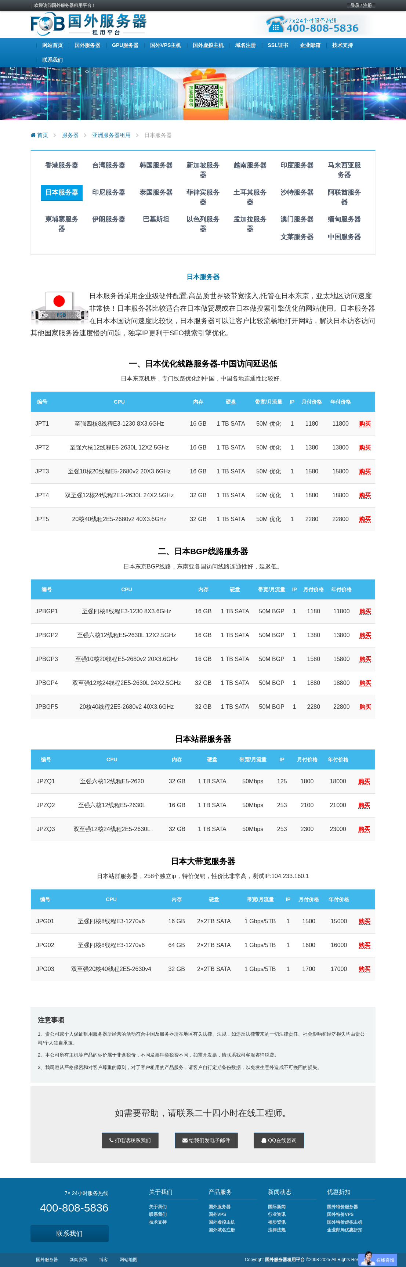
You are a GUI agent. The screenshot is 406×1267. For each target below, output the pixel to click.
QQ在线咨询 (279, 1140)
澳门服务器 (296, 219)
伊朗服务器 (108, 219)
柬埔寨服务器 (61, 224)
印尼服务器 (108, 192)
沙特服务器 (296, 192)
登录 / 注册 (361, 5)
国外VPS (217, 1214)
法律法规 (277, 1229)
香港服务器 (61, 165)
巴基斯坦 (156, 219)
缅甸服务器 (344, 219)
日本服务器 (61, 192)
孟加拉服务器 (250, 224)
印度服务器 (296, 165)
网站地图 (128, 1259)
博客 (103, 1259)
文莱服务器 (296, 237)
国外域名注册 (222, 1229)
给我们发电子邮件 (206, 1140)
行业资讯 (277, 1214)
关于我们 (158, 1206)
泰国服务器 (156, 192)
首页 (39, 135)
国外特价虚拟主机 (344, 1222)
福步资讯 (277, 1222)
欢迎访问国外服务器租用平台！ (65, 5)
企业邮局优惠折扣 (344, 1229)
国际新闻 (277, 1206)
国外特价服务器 (342, 1206)
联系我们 (69, 1233)
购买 (365, 423)
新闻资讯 (78, 1259)
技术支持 (158, 1222)
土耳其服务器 (250, 197)
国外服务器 (220, 1206)
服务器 (70, 135)
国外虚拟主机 (222, 1222)
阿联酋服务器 (344, 197)
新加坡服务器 (203, 170)
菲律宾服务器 (203, 197)
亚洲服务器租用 (111, 135)
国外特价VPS (340, 1214)
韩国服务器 (156, 165)
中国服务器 (344, 237)
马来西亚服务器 (344, 170)
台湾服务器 (108, 165)
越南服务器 (250, 165)
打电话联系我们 (130, 1140)
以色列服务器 (203, 224)
